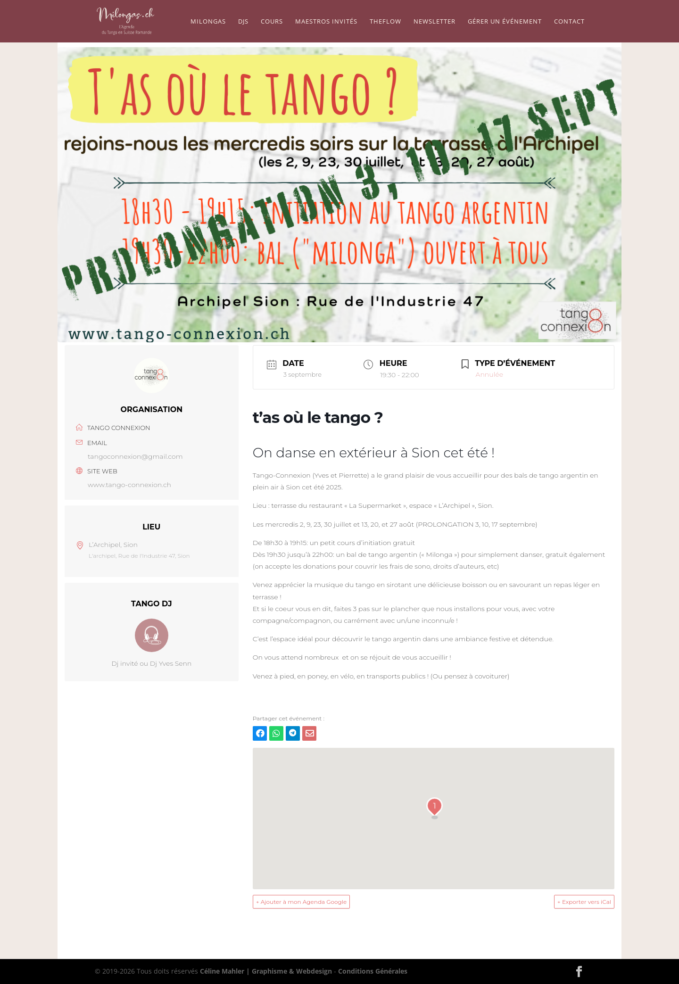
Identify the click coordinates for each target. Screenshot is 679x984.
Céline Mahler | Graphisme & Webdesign (266, 971)
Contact (569, 21)
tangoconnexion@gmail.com (135, 456)
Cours (272, 21)
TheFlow (385, 21)
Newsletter (434, 21)
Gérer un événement (505, 21)
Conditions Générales (372, 971)
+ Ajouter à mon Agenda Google (301, 901)
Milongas (208, 21)
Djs (243, 21)
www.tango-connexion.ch (129, 484)
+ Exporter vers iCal (584, 901)
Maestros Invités (326, 21)
